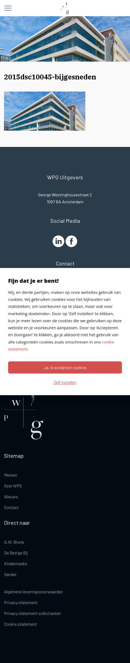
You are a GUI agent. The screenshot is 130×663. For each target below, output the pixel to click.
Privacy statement (21, 602)
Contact (11, 507)
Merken (10, 474)
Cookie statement (20, 624)
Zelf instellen (65, 382)
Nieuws (11, 496)
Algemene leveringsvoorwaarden (33, 591)
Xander (10, 574)
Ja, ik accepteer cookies (65, 367)
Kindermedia (15, 563)
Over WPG (13, 485)
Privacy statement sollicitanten (32, 613)
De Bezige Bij (16, 552)
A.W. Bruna (14, 541)
